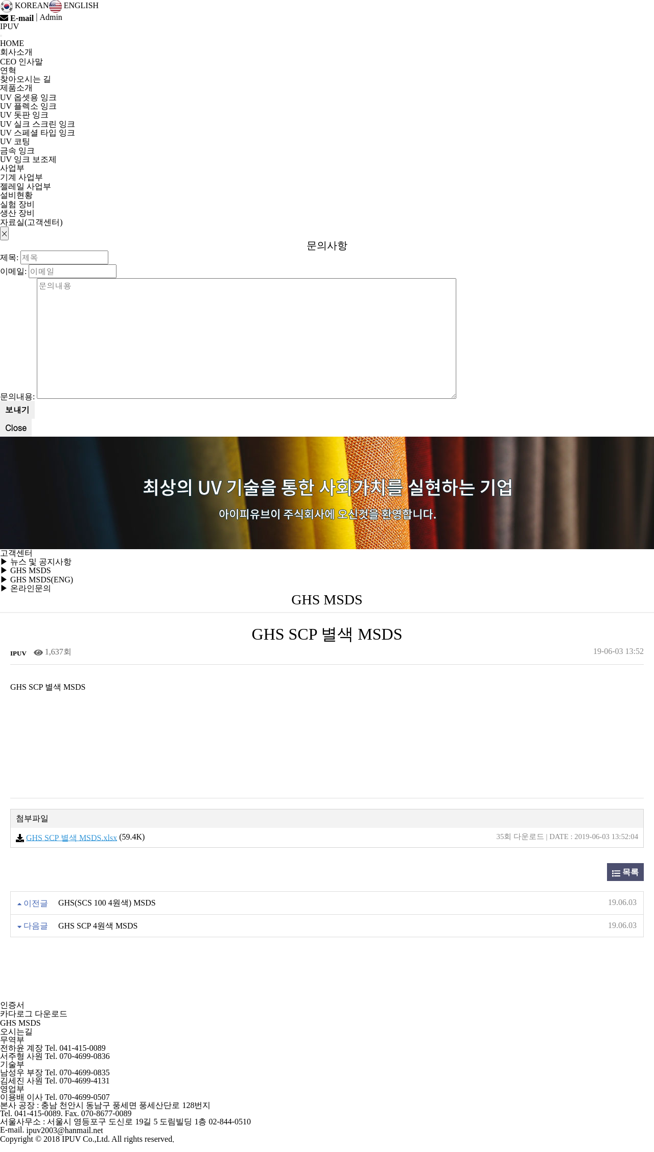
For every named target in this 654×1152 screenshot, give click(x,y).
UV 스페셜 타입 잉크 (37, 132)
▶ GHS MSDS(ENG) (36, 579)
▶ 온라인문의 (25, 588)
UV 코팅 (15, 142)
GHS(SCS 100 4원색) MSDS (107, 903)
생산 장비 (17, 213)
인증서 (12, 1005)
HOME (12, 43)
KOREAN (24, 5)
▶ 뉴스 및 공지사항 (36, 561)
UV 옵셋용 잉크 (28, 97)
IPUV (9, 26)
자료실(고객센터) (31, 222)
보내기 (17, 410)
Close (16, 428)
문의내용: (17, 396)
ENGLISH (74, 5)
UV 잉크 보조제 (28, 159)
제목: (9, 257)
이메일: (13, 270)
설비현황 (16, 195)
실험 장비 (17, 204)
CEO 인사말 (21, 61)
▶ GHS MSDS (25, 571)
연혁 (8, 70)
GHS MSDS (20, 1023)
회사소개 (16, 52)
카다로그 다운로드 (33, 1014)
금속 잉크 (17, 150)
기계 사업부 (21, 177)
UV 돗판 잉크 (24, 115)
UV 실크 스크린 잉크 (37, 124)
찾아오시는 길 (25, 79)
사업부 (12, 168)
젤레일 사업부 (25, 186)
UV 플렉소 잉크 (28, 106)
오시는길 (16, 1031)
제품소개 (16, 87)
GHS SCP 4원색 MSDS (97, 925)
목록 (625, 872)
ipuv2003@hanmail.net (65, 1130)
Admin (50, 17)
